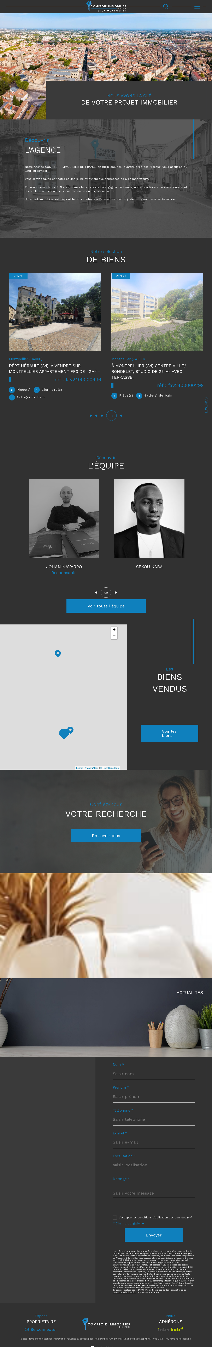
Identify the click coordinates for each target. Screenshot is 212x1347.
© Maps (92, 768)
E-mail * (120, 1133)
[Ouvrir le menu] (197, 6)
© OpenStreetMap (109, 768)
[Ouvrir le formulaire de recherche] (166, 7)
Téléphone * (123, 1111)
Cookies (187, 1339)
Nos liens (158, 1339)
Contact (206, 405)
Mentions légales (133, 1339)
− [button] (114, 637)
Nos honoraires (98, 1339)
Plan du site (115, 1339)
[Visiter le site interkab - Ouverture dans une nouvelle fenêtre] (170, 1329)
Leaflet (79, 768)
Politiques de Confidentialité (166, 1290)
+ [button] (114, 630)
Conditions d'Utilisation (124, 1292)
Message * (121, 1179)
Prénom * (121, 1088)
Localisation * (124, 1156)
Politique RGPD (173, 1339)
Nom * (118, 1065)
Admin (148, 1339)
